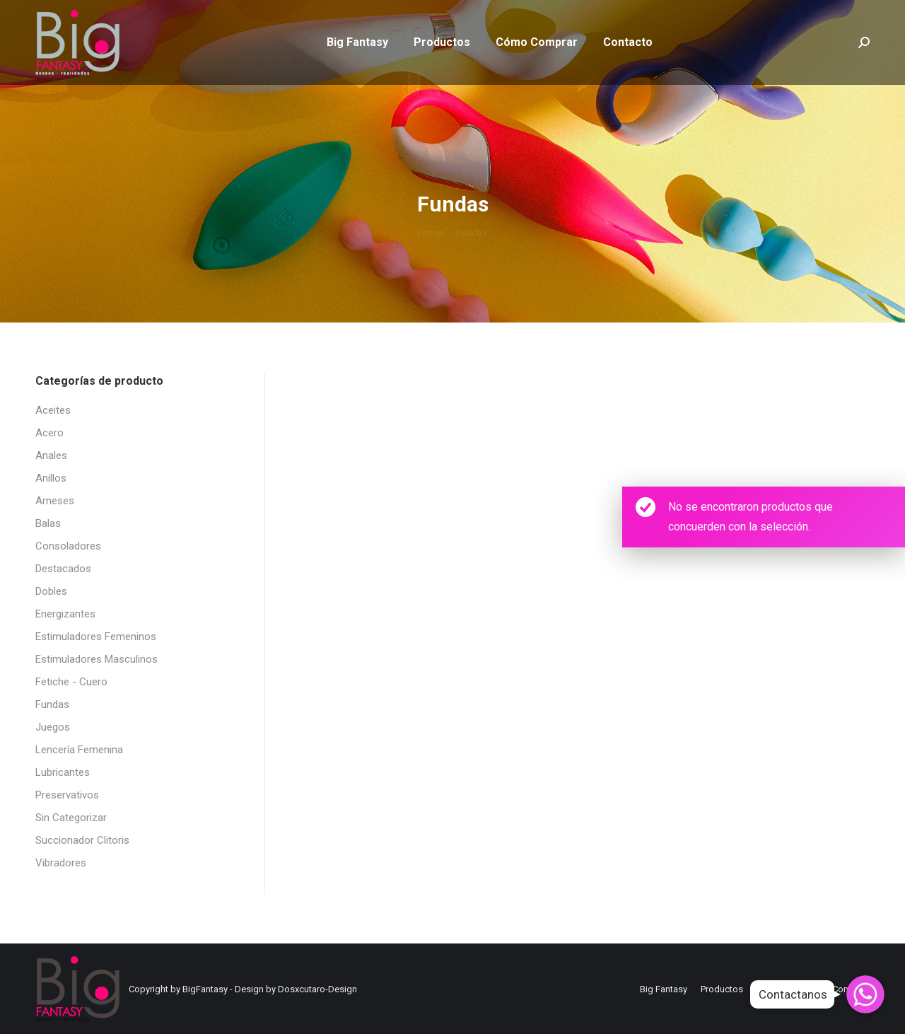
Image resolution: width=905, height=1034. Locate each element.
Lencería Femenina (79, 749)
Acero (49, 432)
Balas (48, 523)
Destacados (63, 568)
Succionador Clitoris (82, 840)
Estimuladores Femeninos (95, 636)
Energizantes (65, 614)
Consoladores (68, 546)
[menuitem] (357, 68)
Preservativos (67, 795)
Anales (51, 455)
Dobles (51, 591)
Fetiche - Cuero (71, 681)
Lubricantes (62, 772)
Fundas (52, 704)
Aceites (53, 410)
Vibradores (60, 862)
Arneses (54, 500)
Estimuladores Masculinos (96, 659)
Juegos (52, 727)
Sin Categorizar (71, 817)
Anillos (50, 478)
